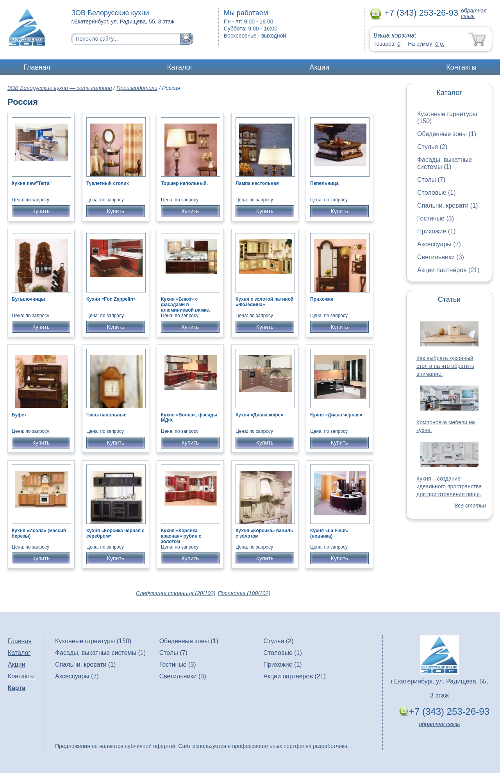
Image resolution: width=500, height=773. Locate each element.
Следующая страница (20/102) (176, 593)
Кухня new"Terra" (32, 183)
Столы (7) (431, 179)
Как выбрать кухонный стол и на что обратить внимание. (445, 366)
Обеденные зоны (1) (446, 134)
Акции (319, 67)
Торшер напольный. (184, 183)
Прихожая (321, 299)
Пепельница (324, 183)
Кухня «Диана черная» (336, 415)
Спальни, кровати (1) (447, 205)
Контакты (461, 67)
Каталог (180, 67)
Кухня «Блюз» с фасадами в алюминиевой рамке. (185, 304)
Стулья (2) (432, 146)
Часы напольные (106, 415)
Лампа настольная (257, 183)
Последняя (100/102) (244, 593)
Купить (41, 211)
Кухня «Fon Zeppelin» (111, 299)
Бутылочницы (28, 299)
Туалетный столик (107, 183)
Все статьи (470, 505)
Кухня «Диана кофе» (259, 415)
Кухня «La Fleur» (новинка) (329, 533)
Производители (136, 88)
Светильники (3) (440, 257)
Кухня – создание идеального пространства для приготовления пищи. (449, 486)
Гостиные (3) (435, 218)
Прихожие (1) (436, 231)
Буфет (19, 415)
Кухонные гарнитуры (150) (93, 641)
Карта (16, 688)
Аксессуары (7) (439, 244)
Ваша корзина (393, 35)
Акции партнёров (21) (448, 270)
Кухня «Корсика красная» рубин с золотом (181, 536)
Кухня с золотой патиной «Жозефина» (265, 301)
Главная (36, 67)
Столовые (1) (436, 192)
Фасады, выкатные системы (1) (444, 163)
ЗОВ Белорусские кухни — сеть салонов (59, 88)
